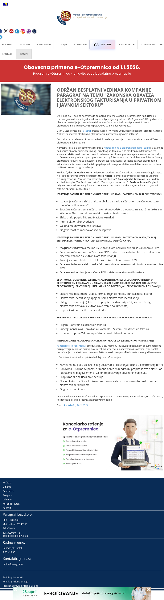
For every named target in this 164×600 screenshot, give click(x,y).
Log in (24, 54)
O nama (24, 44)
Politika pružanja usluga (15, 581)
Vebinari (7, 499)
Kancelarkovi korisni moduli (71, 345)
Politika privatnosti (13, 577)
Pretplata (7, 495)
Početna (7, 482)
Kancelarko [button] (126, 44)
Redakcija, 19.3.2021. (76, 405)
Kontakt (7, 508)
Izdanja (62, 44)
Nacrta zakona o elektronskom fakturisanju (127, 147)
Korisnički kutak (11, 503)
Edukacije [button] (80, 44)
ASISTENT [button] (102, 44)
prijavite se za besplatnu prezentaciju (102, 73)
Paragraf (86, 130)
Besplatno (43, 44)
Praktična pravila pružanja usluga (20, 585)
